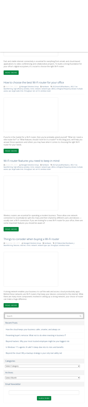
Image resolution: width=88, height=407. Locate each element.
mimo (32, 89)
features (16, 245)
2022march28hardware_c (61, 86)
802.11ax (74, 86)
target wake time (17, 91)
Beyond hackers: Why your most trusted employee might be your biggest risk (37, 341)
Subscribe (44, 398)
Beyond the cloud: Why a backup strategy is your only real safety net (34, 353)
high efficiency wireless (21, 89)
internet (23, 245)
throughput (28, 91)
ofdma (53, 89)
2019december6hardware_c (64, 243)
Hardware (45, 86)
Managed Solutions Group (30, 86)
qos (10, 91)
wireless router (46, 91)
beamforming (8, 89)
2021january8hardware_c (61, 165)
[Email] (44, 392)
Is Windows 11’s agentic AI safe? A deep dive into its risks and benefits (35, 347)
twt (34, 91)
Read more (11, 72)
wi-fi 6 (38, 91)
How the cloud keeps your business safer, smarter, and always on (33, 329)
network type (46, 89)
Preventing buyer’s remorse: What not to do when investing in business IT (36, 335)
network (38, 89)
